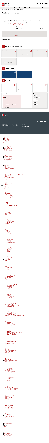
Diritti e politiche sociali (7, 260)
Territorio (6, 231)
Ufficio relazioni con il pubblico (8, 156)
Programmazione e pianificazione (11, 379)
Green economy (7, 224)
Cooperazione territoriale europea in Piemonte (13, 307)
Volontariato (8, 382)
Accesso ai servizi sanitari (8, 397)
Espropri (6, 169)
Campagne (5, 433)
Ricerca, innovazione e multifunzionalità (10, 193)
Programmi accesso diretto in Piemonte (12, 308)
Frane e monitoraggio (9, 388)
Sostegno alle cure (7, 399)
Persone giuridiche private (8, 279)
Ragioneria (6, 183)
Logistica (8, 381)
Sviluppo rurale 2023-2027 (8, 199)
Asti (12, 123)
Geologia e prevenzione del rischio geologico (11, 385)
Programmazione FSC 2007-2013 (11, 316)
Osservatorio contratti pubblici (8, 158)
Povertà (8, 269)
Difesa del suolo (7, 372)
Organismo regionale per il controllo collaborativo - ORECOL (11, 145)
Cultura (6, 236)
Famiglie (8, 270)
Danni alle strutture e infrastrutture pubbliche (12, 366)
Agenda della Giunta (6, 140)
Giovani (8, 263)
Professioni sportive (9, 253)
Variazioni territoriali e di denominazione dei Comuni (12, 173)
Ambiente (5, 97)
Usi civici (6, 170)
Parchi (7, 212)
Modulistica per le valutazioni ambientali (17, 24)
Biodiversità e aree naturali (8, 210)
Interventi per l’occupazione (10, 339)
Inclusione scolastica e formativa (11, 277)
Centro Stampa (7, 176)
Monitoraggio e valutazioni (10, 290)
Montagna (6, 225)
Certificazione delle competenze (11, 335)
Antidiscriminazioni (9, 265)
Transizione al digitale (8, 417)
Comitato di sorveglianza (10, 291)
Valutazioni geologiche (10, 387)
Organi (3, 135)
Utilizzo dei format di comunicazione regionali (10, 163)
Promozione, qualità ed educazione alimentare (11, 192)
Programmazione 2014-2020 (10, 300)
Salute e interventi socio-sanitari (11, 276)
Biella (12, 124)
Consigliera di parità (9, 344)
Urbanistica (8, 232)
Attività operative (9, 395)
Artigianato (6, 413)
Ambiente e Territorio (6, 95)
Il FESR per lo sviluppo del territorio (8, 437)
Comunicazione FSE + (9, 288)
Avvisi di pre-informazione (10, 287)
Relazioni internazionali (7, 147)
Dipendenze (7, 404)
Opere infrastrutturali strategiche (9, 359)
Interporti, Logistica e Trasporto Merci (10, 358)
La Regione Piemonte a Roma (8, 148)
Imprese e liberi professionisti (8, 426)
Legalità (6, 283)
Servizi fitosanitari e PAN (8, 195)
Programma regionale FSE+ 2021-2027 (12, 286)
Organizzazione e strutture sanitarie (10, 398)
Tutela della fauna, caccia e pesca (9, 196)
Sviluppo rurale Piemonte (8, 301)
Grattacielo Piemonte (7, 149)
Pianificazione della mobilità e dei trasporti (10, 357)
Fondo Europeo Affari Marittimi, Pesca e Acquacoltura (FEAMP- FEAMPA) (14, 317)
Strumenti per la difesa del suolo (11, 373)
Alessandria (13, 122)
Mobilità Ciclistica (7, 351)
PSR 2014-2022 (7, 200)
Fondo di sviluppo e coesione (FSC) (9, 309)
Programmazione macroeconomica (9, 179)
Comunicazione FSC (9, 311)
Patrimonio (5, 174)
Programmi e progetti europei (9, 306)
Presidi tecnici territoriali (8, 393)
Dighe (7, 376)
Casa (6, 280)
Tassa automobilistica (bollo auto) (9, 419)
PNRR (25, 7)
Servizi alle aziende (7, 194)
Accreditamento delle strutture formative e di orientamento (14, 334)
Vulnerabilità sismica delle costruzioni (11, 391)
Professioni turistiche (9, 257)
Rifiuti (7, 208)
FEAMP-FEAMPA (7, 201)
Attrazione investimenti (8, 411)
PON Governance (7, 320)
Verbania (17, 124)
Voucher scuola (9, 324)
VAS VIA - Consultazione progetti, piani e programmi (19, 22)
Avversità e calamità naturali (9, 190)
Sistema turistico (9, 256)
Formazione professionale (8, 330)
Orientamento (7, 347)
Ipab (7, 273)
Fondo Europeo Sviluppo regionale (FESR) (10, 293)
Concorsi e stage (6, 151)
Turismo (6, 254)
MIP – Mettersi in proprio (10, 340)
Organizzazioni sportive (10, 248)
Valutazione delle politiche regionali (9, 182)
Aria (5, 100)
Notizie (35, 95)
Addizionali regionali (8, 421)
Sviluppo (5, 407)
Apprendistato (8, 332)
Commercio (6, 415)
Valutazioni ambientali (7, 103)
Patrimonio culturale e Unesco (11, 243)
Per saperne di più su (9, 53)
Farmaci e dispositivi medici (8, 400)
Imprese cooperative (8, 414)
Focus (35, 99)
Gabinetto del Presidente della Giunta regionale (10, 144)
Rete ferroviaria (7, 354)
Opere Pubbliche (7, 369)
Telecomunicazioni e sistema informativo (12, 384)
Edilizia (8, 233)
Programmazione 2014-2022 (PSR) (11, 305)
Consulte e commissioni (7, 139)
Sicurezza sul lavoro (8, 402)
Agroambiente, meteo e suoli (9, 189)
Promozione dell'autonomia (10, 275)
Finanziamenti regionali (10, 371)
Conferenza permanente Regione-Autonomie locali (12, 172)
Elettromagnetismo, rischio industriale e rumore (10, 104)
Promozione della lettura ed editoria (11, 244)
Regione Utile (4, 154)
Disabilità (6, 274)
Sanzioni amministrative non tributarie (9, 159)
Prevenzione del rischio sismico (9, 390)
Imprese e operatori (9, 218)
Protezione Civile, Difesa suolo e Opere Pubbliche (10, 362)
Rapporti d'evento (9, 364)
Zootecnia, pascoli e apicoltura (9, 198)
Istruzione (6, 323)
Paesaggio (6, 230)
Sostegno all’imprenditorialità (10, 341)
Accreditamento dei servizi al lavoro (11, 343)
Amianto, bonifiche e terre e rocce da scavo (10, 101)
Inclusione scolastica (9, 329)
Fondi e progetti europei (7, 284)
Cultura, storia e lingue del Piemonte (11, 239)
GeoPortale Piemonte (39, 41)
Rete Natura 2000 (9, 213)
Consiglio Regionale (6, 138)
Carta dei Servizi (6, 164)
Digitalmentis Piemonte (7, 434)
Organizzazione (5, 142)
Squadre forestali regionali (10, 394)
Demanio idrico (7, 368)
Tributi (5, 418)
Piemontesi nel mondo (10, 240)
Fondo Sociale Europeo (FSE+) (9, 285)
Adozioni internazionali (8, 278)
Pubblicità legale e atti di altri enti (8, 160)
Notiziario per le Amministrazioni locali (10, 171)
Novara (17, 122)
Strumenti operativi (7, 405)
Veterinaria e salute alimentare (9, 401)
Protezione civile (7, 378)
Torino (17, 123)
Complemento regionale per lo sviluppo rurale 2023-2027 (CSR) (15, 302)
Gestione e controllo (9, 289)
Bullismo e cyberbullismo (10, 327)
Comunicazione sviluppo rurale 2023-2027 (12, 304)
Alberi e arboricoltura (9, 216)
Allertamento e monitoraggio (10, 380)
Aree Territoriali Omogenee (7, 438)
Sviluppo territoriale (7, 409)
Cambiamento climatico (8, 214)
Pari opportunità (9, 262)
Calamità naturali (7, 363)
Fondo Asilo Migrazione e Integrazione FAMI (11, 318)
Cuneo (13, 125)
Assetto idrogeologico (9, 374)
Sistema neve (8, 252)
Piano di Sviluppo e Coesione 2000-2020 (12, 312)
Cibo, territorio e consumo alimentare (10, 191)
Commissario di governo (8, 377)
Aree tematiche (5, 186)
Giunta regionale (6, 137)
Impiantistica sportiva (9, 251)
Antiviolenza (8, 264)
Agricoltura (5, 188)
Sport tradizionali (9, 250)
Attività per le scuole (9, 328)
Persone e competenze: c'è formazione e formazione (11, 432)
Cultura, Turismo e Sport (7, 235)
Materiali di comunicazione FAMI (11, 319)
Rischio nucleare (7, 107)
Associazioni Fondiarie (10, 226)
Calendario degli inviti (9, 296)
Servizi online (36, 100)
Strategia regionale (9, 247)
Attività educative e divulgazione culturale (12, 237)
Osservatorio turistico (9, 258)
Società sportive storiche (10, 249)
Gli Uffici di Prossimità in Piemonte (8, 430)
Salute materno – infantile (8, 403)
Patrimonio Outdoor (9, 229)
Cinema (8, 246)
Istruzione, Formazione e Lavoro (8, 322)
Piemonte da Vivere (41, 7)
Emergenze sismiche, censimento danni (12, 367)
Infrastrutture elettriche (10, 370)
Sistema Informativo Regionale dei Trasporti (11, 360)
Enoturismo (8, 259)
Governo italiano (4, 0)
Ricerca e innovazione (8, 406)
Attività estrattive (7, 412)
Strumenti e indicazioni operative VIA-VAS (16, 23)
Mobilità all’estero (9, 333)
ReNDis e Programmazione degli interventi (12, 375)
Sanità (5, 396)
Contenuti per (4, 423)
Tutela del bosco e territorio (10, 222)
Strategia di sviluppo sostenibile (8, 187)
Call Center (5, 157)
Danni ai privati (9, 365)
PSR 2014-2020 (9, 221)
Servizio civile (7, 281)
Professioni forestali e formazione (11, 219)
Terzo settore (8, 272)
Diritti (6, 261)
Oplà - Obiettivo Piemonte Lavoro (8, 435)
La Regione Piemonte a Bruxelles (8, 146)
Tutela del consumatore (10, 267)
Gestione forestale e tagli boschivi (11, 217)
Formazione (8, 383)
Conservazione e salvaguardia (10, 211)
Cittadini (5, 424)
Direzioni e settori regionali (7, 143)
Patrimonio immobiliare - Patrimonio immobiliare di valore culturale (14, 175)
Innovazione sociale (9, 268)
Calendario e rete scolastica (10, 325)
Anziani (8, 271)
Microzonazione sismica (10, 392)
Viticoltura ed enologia (8, 197)
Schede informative (36, 97)
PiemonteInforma (32, 7)
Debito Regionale (7, 178)
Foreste (6, 215)
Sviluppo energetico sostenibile (9, 410)
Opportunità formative (10, 331)
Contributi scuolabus (8, 361)
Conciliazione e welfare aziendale (9, 345)
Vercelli (17, 125)
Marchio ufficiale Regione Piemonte (8, 162)
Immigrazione (8, 266)
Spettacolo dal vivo (9, 245)
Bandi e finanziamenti (7, 155)
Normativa (35, 102)
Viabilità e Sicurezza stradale (9, 353)
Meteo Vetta (8, 228)
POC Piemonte (9, 313)
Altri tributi (6, 422)
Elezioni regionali (7, 167)
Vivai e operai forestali (9, 223)
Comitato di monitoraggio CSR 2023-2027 (12, 303)
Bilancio (6, 181)
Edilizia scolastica (7, 346)
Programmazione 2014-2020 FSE (11, 292)
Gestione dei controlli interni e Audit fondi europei (10, 152)
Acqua (5, 98)
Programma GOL (7, 348)
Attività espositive (9, 241)
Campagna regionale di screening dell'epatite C (10, 431)
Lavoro (6, 338)
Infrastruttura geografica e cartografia (11, 234)
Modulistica (35, 104)
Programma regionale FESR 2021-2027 (12, 294)
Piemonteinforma (6, 141)
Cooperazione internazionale (9, 282)
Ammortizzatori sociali (10, 342)
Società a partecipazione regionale (8, 153)
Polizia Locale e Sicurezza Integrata (9, 168)
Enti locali (6, 166)
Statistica (6, 185)
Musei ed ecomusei (9, 242)
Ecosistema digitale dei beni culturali (11, 238)
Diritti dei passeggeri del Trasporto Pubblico (10, 352)
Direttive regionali (9, 337)
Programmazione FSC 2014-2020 (11, 315)
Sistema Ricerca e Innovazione (9, 408)
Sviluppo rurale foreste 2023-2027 (11, 220)
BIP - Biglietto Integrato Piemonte (9, 350)
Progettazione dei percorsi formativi (11, 336)
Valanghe (8, 389)
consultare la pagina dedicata (13, 35)
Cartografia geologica (9, 386)
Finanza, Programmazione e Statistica (9, 177)
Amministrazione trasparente (8, 150)
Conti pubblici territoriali (8, 184)
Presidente (5, 136)
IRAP (6, 420)
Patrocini (5, 161)
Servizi (20, 7)
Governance (8, 310)
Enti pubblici (5, 425)
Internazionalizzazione (8, 416)
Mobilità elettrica (7, 356)
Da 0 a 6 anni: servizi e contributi (11, 326)
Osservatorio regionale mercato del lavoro (10, 349)
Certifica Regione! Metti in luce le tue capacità (10, 436)
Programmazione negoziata (9, 180)
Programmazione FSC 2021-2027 (11, 314)
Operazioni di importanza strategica (11, 299)
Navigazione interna (8, 355)
